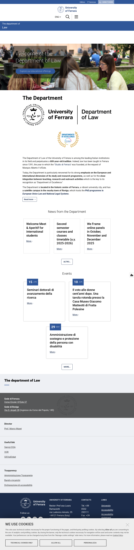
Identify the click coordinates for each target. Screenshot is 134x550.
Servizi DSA (9, 447)
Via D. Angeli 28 (11, 410)
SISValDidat (10, 457)
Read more (28, 199)
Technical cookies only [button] (22, 543)
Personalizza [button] (90, 543)
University (106, 505)
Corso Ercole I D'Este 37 (15, 402)
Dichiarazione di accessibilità (18, 485)
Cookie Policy (118, 535)
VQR (6, 452)
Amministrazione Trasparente (18, 475)
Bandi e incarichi (12, 480)
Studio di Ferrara (63, 164)
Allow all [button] (56, 543)
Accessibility (107, 510)
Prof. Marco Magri (13, 428)
